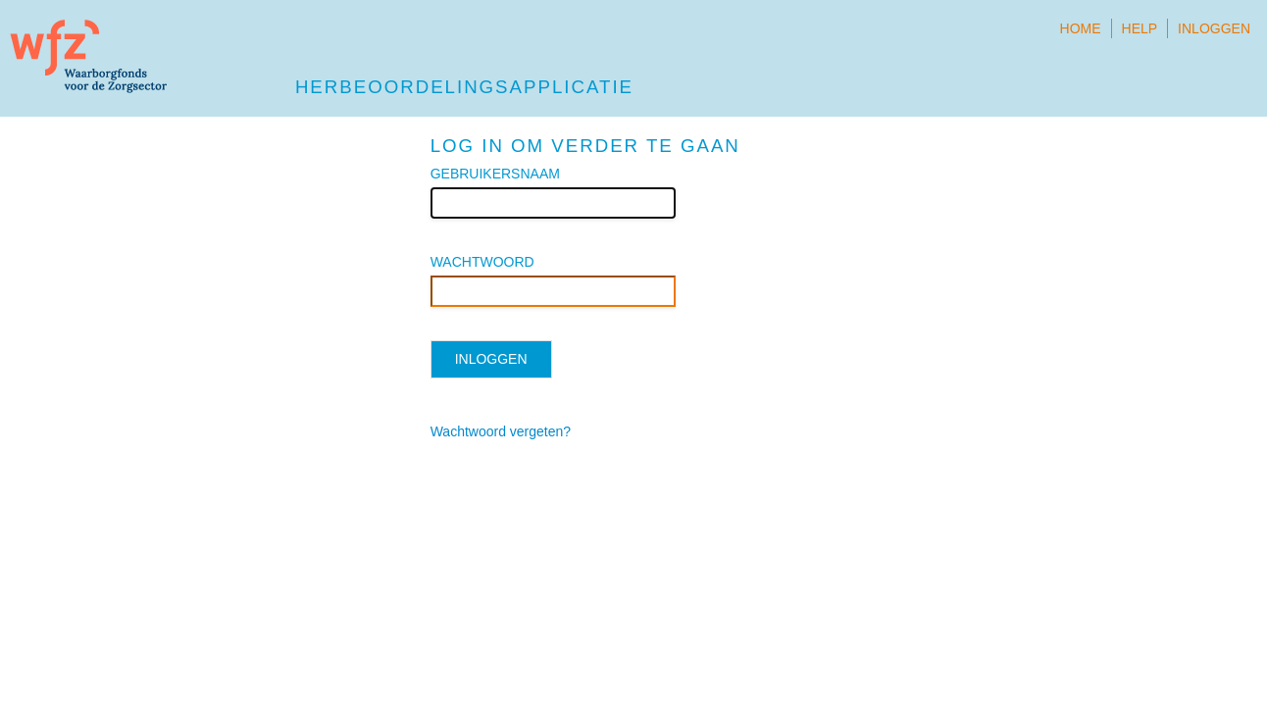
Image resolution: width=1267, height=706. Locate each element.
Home (1080, 28)
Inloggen (1214, 28)
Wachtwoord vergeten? (501, 431)
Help (1140, 28)
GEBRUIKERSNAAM (495, 173)
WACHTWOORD (482, 262)
